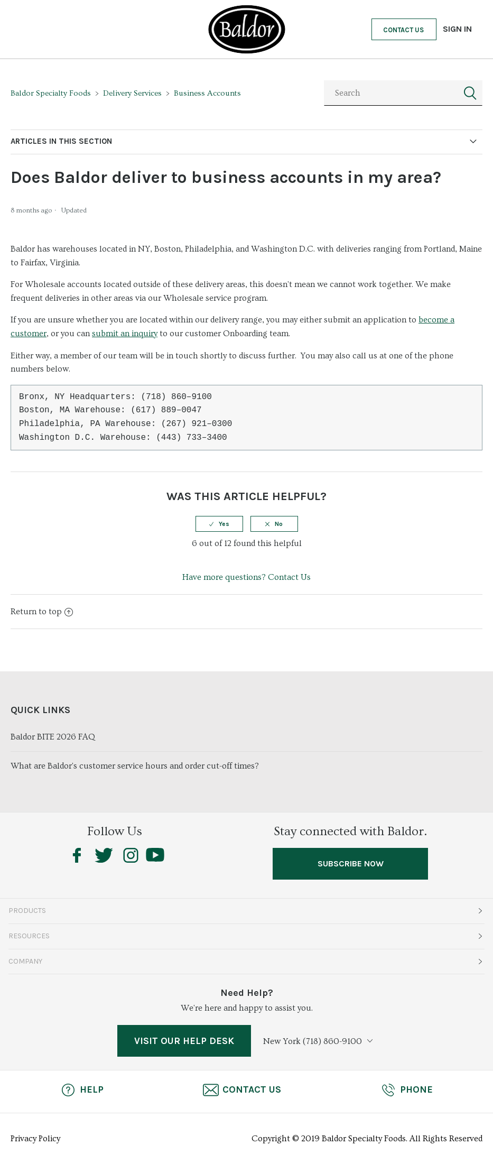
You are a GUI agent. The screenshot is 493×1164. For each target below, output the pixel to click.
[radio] (219, 524)
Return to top (42, 611)
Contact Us (403, 30)
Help (82, 1090)
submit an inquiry (124, 333)
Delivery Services (132, 93)
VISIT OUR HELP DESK (184, 1041)
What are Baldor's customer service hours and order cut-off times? (135, 766)
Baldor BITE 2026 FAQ (53, 737)
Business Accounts (207, 93)
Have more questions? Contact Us (246, 577)
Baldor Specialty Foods (51, 93)
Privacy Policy (35, 1138)
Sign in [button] (457, 29)
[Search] (403, 93)
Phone (406, 1090)
